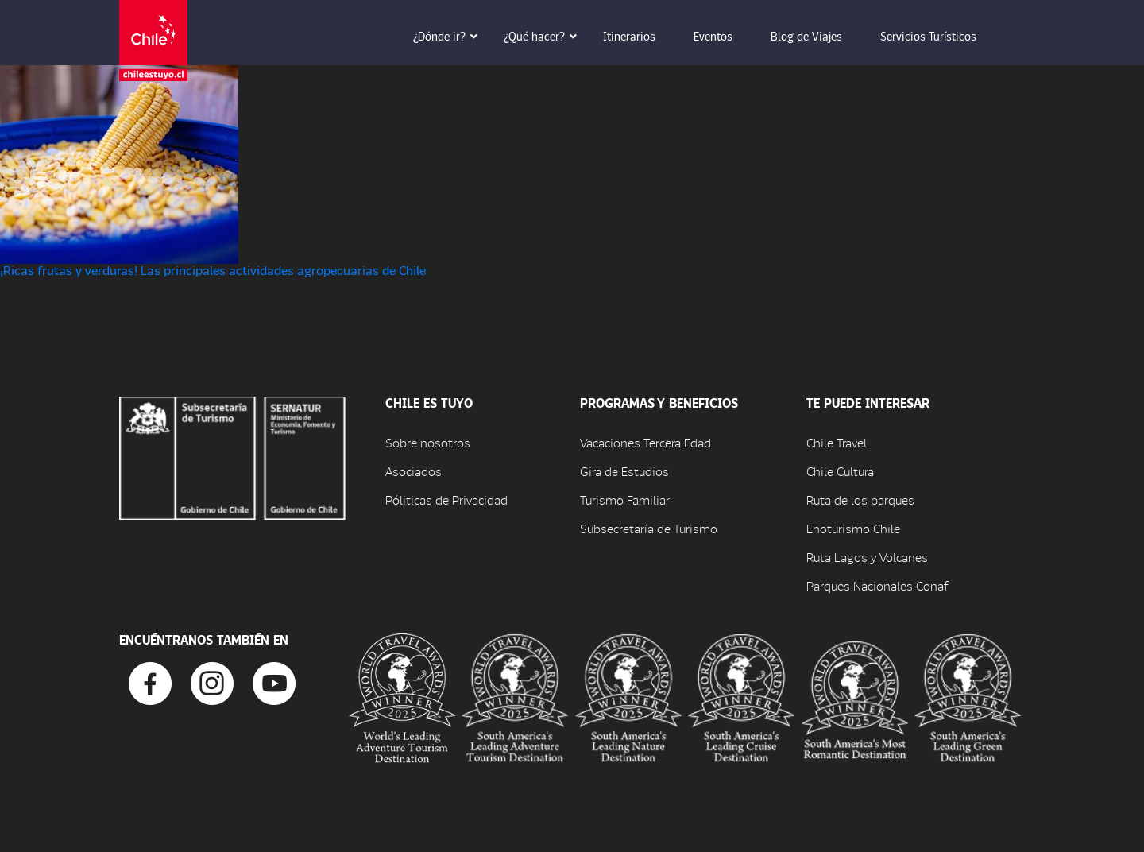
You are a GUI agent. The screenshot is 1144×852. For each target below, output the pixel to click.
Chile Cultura (840, 471)
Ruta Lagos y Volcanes (867, 556)
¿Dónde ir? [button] (450, 35)
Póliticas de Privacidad (446, 499)
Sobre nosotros (427, 442)
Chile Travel (836, 442)
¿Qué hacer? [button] (545, 35)
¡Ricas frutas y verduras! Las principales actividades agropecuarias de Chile (213, 269)
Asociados (413, 471)
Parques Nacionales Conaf (877, 585)
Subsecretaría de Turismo (648, 528)
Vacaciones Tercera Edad (645, 442)
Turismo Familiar (625, 499)
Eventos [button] (724, 35)
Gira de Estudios (624, 471)
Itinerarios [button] (640, 35)
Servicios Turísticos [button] (939, 35)
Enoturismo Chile (853, 528)
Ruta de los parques (860, 499)
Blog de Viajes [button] (817, 35)
